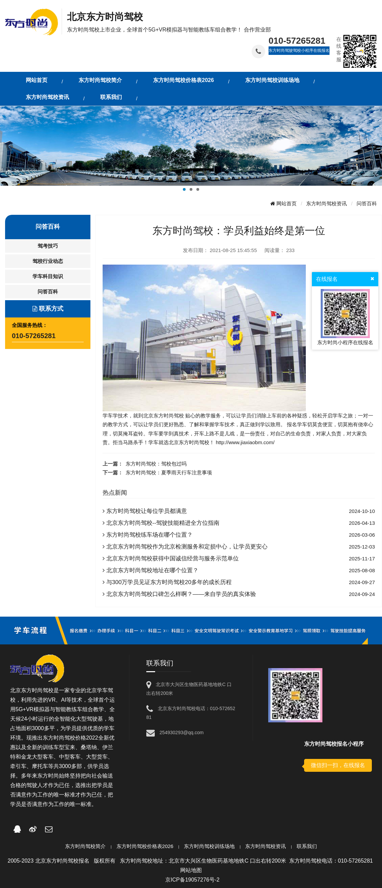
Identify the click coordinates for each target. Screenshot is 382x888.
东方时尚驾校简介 (85, 846)
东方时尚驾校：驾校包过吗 (156, 464)
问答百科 (367, 203)
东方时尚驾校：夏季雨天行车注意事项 (169, 472)
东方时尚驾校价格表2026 (144, 846)
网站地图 (191, 870)
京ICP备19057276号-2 (192, 880)
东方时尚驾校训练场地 (209, 846)
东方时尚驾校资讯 (326, 203)
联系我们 (307, 846)
